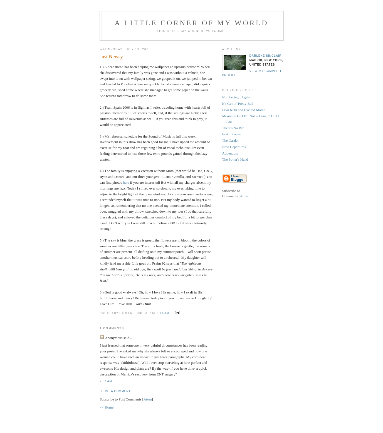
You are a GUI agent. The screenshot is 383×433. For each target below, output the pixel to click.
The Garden (230, 140)
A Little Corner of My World (191, 23)
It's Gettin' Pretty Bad (237, 103)
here (126, 182)
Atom (148, 399)
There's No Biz (233, 128)
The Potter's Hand (235, 159)
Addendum (230, 153)
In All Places (231, 134)
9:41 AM (163, 313)
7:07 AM (106, 381)
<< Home (107, 407)
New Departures (234, 147)
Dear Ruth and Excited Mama (243, 110)
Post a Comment (116, 391)
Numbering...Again (236, 97)
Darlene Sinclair (265, 55)
